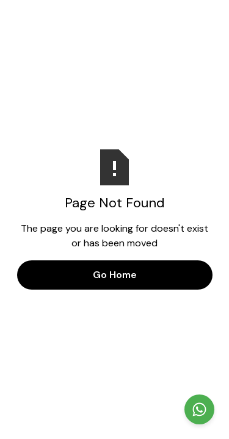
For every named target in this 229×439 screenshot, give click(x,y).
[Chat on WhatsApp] (199, 409)
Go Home (115, 274)
